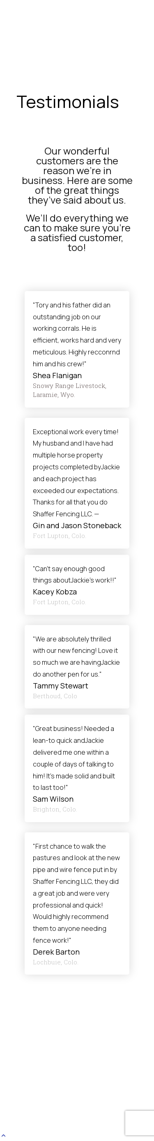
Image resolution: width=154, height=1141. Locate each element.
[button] (3, 1135)
